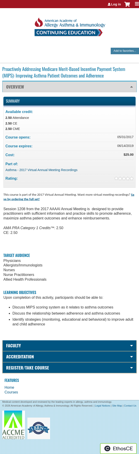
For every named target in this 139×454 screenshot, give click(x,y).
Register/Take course (27, 367)
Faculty (13, 345)
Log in (116, 4)
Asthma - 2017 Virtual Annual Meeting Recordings (41, 170)
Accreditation (20, 356)
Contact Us (130, 405)
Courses (11, 392)
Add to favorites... (125, 50)
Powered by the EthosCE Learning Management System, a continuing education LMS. (118, 448)
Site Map (117, 405)
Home (9, 387)
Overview (15, 86)
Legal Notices (102, 405)
